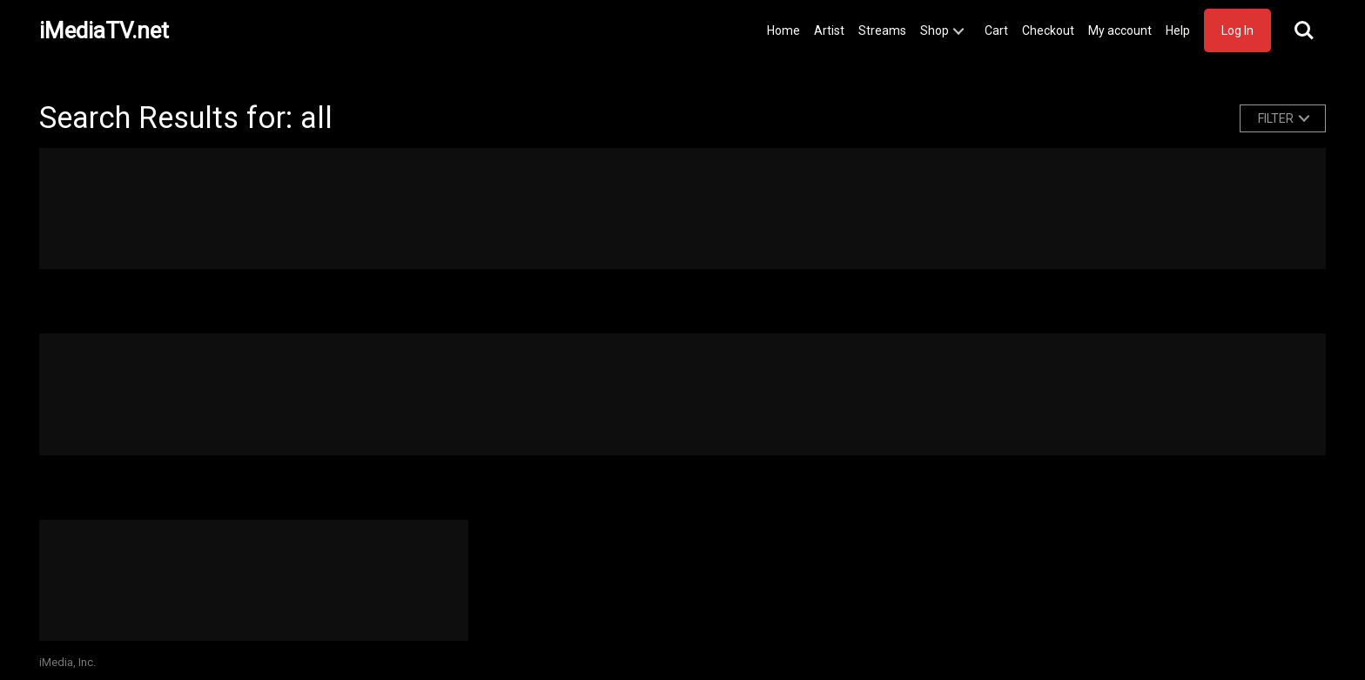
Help (1178, 30)
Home (783, 30)
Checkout (1048, 30)
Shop (934, 30)
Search (1304, 30)
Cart (996, 30)
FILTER (1276, 118)
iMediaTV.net (104, 30)
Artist (829, 30)
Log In (1237, 30)
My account (1120, 30)
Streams (882, 30)
